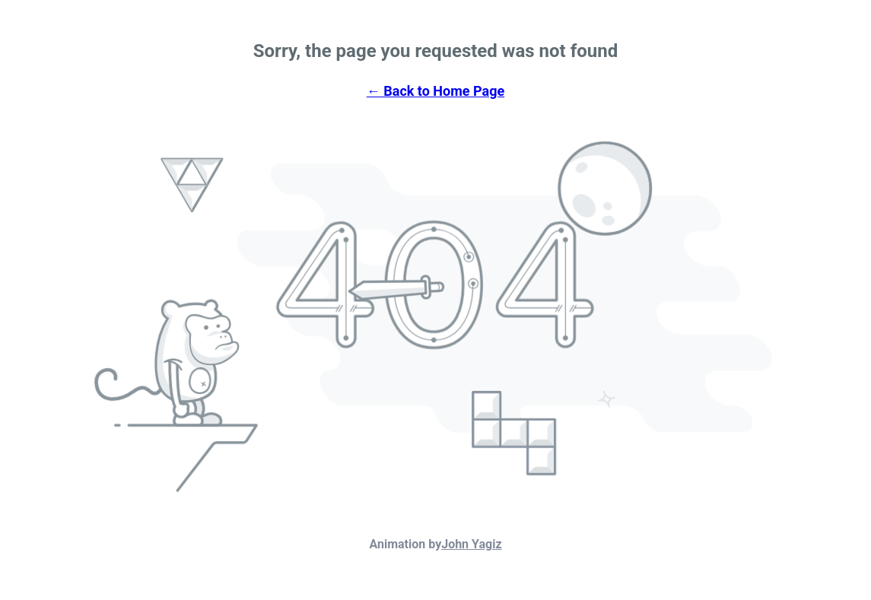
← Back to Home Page (435, 91)
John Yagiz (471, 544)
